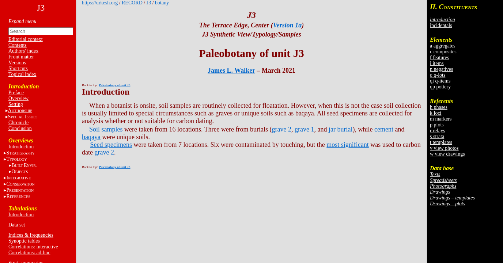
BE (24, 165)
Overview (18, 98)
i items (437, 63)
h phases (438, 107)
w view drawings (447, 154)
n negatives (441, 69)
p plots (437, 124)
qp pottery (440, 86)
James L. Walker (231, 70)
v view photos (444, 148)
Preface (16, 92)
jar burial (340, 129)
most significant (347, 144)
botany (162, 2)
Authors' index (23, 51)
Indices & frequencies (30, 235)
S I (23, 116)
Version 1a (287, 25)
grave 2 (281, 129)
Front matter (21, 57)
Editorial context (25, 39)
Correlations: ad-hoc (29, 252)
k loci (436, 113)
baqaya (91, 137)
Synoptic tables (24, 241)
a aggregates (442, 46)
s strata (437, 136)
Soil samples (106, 129)
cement (383, 129)
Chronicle (18, 122)
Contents (17, 45)
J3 (149, 2)
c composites (443, 51)
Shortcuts (18, 68)
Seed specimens (111, 144)
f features (439, 57)
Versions (17, 62)
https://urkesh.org (100, 2)
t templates (441, 142)
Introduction (21, 146)
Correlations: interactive (33, 246)
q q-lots (437, 75)
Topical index (22, 74)
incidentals (441, 25)
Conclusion (20, 128)
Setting (15, 104)
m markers (440, 119)
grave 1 (304, 129)
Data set (16, 225)
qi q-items (440, 81)
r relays (437, 130)
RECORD (132, 2)
